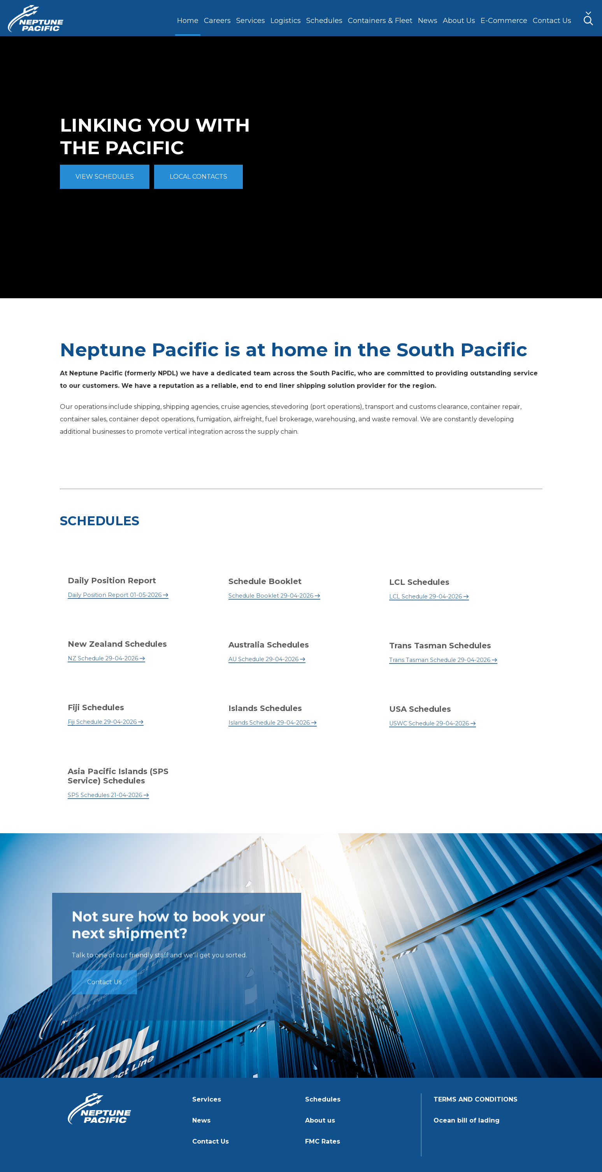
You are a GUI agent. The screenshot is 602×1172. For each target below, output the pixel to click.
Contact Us (104, 983)
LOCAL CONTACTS (198, 176)
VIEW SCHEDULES (104, 176)
